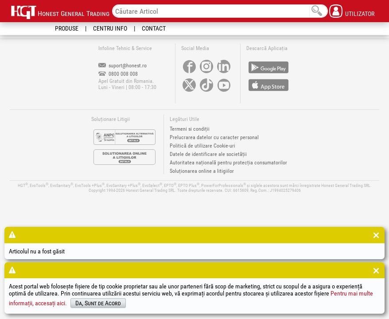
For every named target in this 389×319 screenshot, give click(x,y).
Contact (154, 28)
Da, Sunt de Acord (98, 303)
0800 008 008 (118, 74)
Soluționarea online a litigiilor (202, 171)
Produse (66, 28)
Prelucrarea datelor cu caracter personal (214, 137)
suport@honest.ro (122, 65)
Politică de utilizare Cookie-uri (202, 146)
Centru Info (110, 28)
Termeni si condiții (190, 129)
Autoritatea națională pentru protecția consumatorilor (228, 163)
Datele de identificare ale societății (208, 154)
